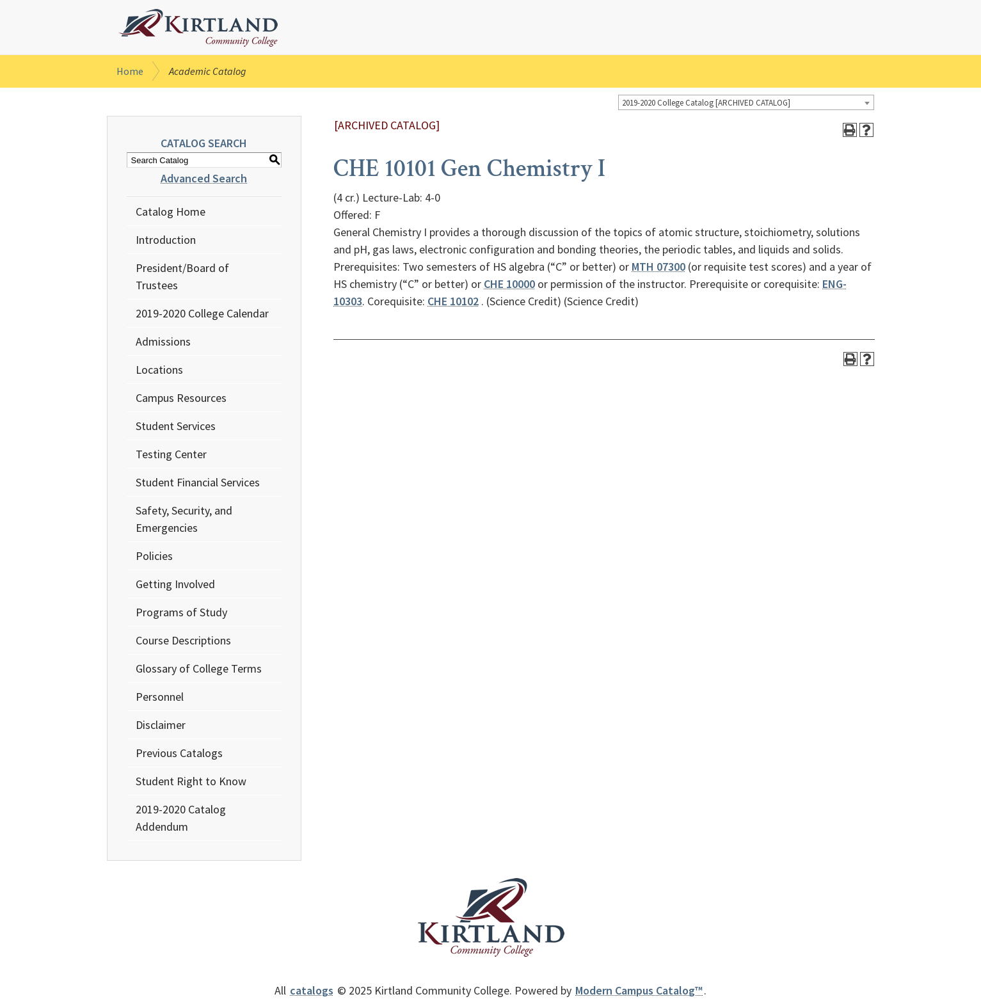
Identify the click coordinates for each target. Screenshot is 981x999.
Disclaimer (161, 724)
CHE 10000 (509, 283)
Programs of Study (181, 612)
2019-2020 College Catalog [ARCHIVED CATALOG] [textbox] (706, 102)
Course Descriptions (183, 640)
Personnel (160, 696)
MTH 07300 (658, 266)
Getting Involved (175, 584)
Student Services (176, 426)
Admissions (163, 341)
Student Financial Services (198, 482)
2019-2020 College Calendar (202, 313)
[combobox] (746, 102)
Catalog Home (170, 211)
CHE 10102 (453, 301)
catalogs (311, 990)
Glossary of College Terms (199, 668)
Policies (154, 555)
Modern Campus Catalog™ (639, 990)
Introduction (166, 239)
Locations (159, 369)
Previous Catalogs (179, 753)
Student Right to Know (191, 781)
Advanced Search (204, 178)
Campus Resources (181, 397)
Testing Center (171, 454)
